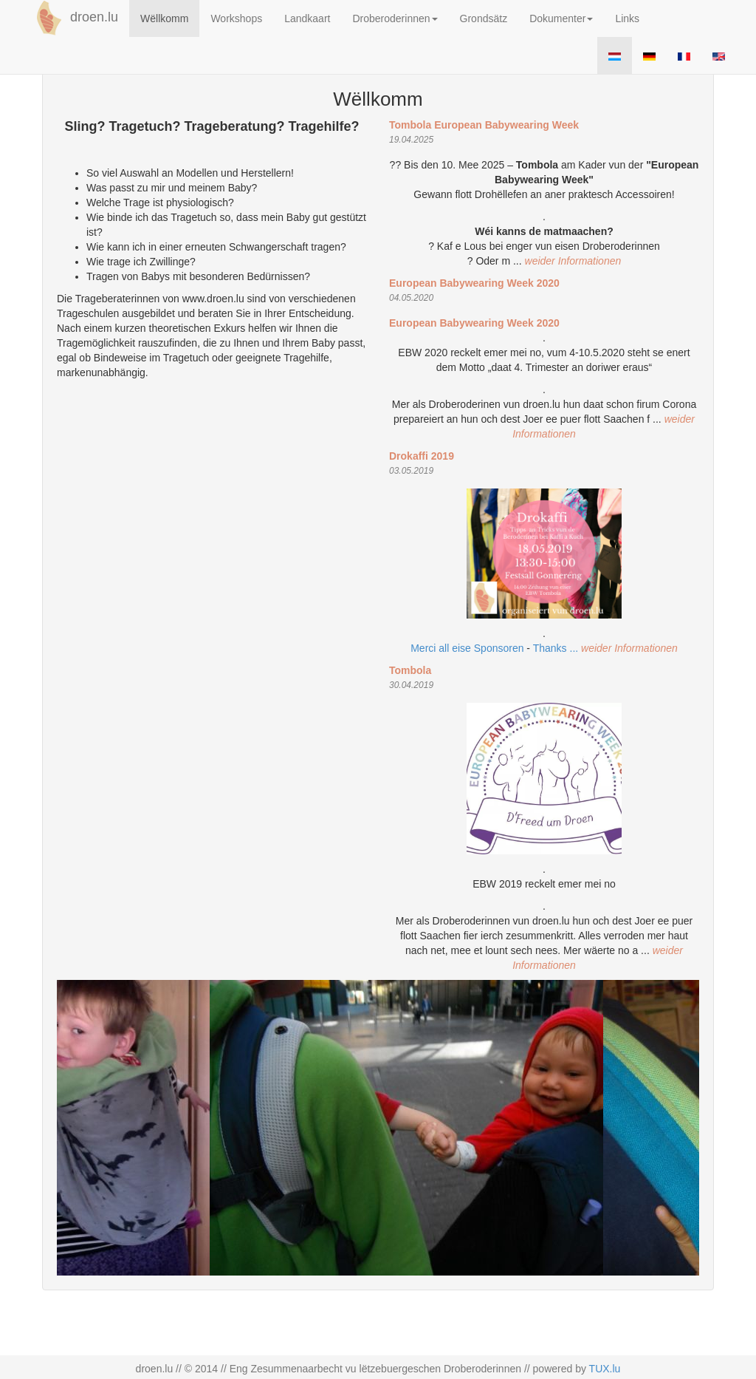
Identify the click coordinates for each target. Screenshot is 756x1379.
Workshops (236, 18)
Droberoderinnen (394, 18)
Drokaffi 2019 (421, 456)
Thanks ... (557, 648)
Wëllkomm (164, 18)
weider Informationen (573, 261)
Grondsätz (484, 18)
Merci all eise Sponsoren (466, 648)
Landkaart (307, 18)
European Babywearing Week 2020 (474, 283)
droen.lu (74, 17)
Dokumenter (561, 18)
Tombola (410, 670)
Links (627, 18)
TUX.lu (605, 1369)
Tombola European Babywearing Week (484, 125)
